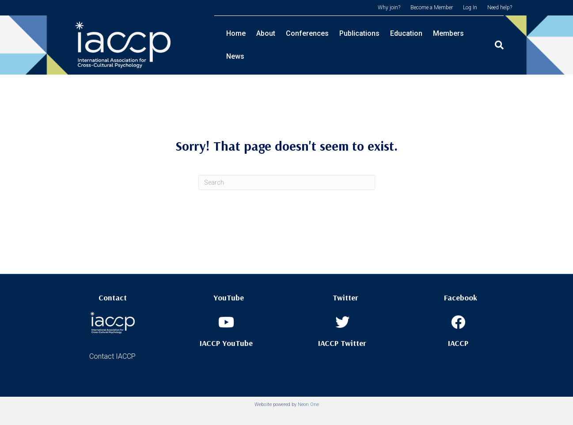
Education (406, 45)
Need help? (499, 7)
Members (448, 45)
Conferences (307, 45)
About (265, 45)
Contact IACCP (112, 356)
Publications (359, 45)
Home (236, 45)
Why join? (389, 7)
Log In (470, 7)
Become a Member (431, 7)
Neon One (308, 404)
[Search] (505, 45)
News (483, 45)
